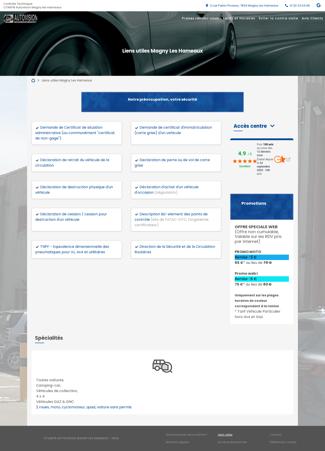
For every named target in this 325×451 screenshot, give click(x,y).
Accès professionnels (232, 442)
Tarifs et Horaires (239, 18)
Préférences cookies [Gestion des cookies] (283, 442)
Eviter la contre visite (278, 18)
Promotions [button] (253, 203)
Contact (275, 435)
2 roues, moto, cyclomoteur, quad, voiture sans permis (84, 407)
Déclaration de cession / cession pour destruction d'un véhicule (71, 217)
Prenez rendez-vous (200, 18)
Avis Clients (312, 18)
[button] (254, 126)
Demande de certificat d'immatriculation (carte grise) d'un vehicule (173, 130)
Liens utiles (225, 435)
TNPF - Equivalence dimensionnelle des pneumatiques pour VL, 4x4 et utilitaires (72, 249)
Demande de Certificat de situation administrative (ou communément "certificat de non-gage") (75, 133)
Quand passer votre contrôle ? (186, 435)
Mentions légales (177, 442)
